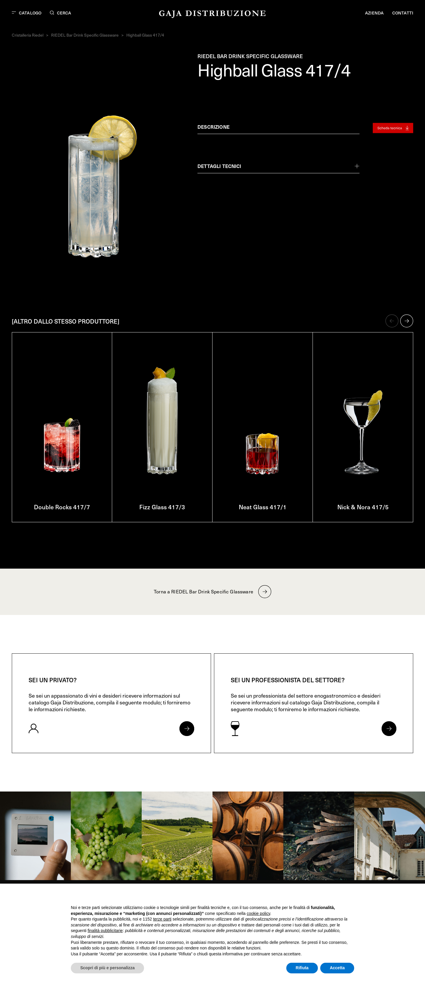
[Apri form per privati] (186, 728)
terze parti (162, 919)
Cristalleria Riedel (27, 35)
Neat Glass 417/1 (263, 507)
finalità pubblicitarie (105, 930)
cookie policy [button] (258, 913)
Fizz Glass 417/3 (162, 507)
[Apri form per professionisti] (389, 728)
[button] (391, 320)
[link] (35, 836)
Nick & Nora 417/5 (363, 507)
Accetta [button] (337, 967)
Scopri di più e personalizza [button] (107, 967)
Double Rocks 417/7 (62, 507)
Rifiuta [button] (302, 967)
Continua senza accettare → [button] (326, 896)
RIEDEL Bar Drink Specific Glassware (85, 35)
